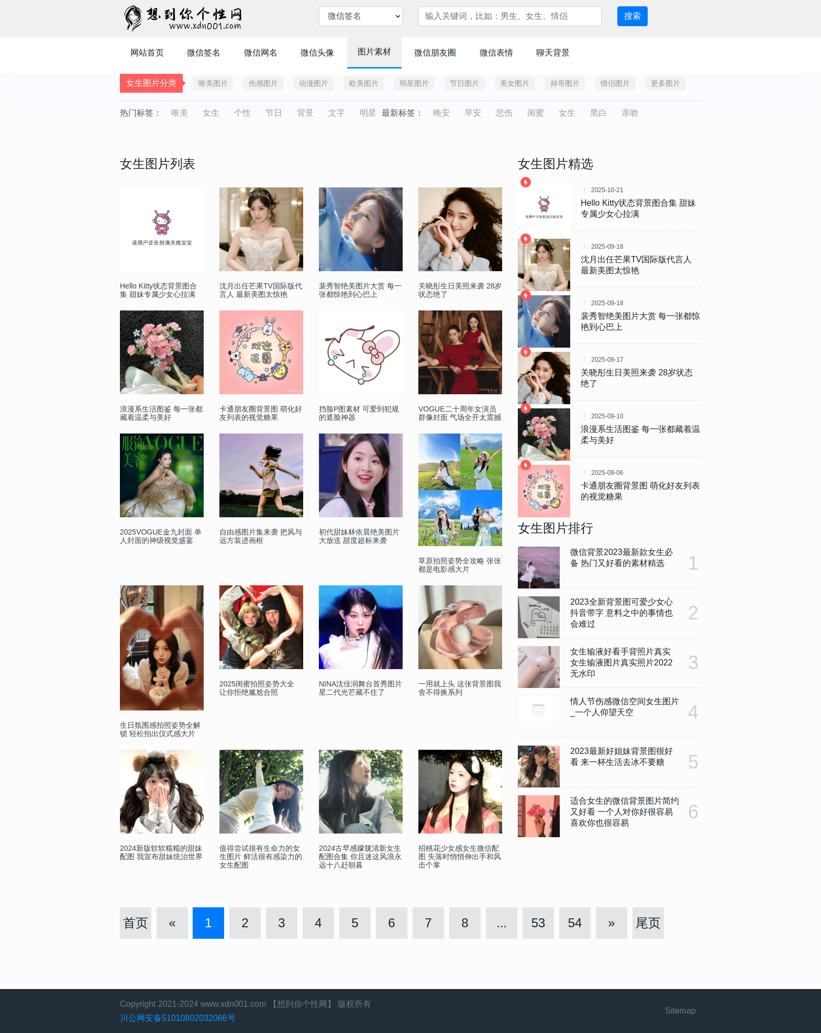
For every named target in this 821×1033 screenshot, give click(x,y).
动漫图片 (313, 83)
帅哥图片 (565, 83)
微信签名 (203, 52)
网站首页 (147, 52)
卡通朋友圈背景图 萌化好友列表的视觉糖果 (260, 413)
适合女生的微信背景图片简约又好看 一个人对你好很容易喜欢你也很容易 (624, 811)
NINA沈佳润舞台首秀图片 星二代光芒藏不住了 (360, 688)
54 (575, 923)
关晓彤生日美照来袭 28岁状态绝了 (460, 290)
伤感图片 (263, 83)
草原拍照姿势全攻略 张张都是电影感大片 (459, 565)
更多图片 (665, 83)
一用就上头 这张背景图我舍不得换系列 (459, 688)
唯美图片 (213, 83)
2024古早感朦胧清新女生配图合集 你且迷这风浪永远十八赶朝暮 (360, 856)
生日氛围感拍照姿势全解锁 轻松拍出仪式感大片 (160, 729)
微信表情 (496, 52)
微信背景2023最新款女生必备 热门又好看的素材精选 (621, 558)
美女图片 (514, 83)
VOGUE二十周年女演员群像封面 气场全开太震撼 (459, 413)
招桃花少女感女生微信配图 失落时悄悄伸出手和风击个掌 (459, 856)
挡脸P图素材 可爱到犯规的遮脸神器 (359, 413)
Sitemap (680, 1010)
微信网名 (261, 52)
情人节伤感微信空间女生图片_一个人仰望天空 (624, 707)
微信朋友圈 (435, 52)
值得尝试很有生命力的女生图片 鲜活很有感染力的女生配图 (260, 856)
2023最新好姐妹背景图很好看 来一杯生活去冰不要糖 (621, 757)
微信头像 (317, 52)
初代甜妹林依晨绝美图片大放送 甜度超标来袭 (359, 536)
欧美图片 (364, 83)
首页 (135, 923)
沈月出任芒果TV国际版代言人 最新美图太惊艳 (260, 290)
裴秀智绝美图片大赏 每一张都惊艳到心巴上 (360, 290)
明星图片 (414, 83)
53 (538, 923)
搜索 (632, 16)
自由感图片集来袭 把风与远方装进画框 (260, 536)
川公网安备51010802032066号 (178, 1018)
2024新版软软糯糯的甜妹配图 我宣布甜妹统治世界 (161, 852)
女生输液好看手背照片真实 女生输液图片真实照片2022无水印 (621, 662)
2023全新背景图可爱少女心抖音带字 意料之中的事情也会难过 (621, 612)
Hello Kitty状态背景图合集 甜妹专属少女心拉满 (158, 290)
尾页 (648, 923)
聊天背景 (553, 52)
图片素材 (374, 51)
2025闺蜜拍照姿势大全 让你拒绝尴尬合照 (256, 688)
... (501, 923)
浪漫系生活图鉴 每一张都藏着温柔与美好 (161, 413)
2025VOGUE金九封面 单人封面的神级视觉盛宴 (161, 536)
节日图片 (464, 83)
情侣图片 (615, 83)
